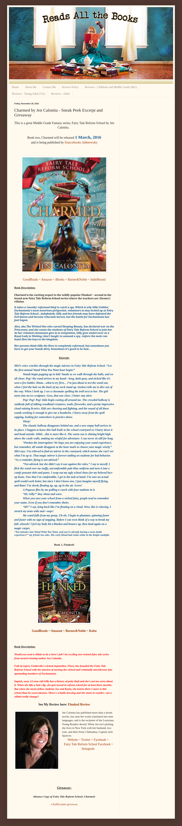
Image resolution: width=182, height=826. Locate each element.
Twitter (85, 740)
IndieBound (97, 279)
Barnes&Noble (77, 279)
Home (15, 87)
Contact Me (49, 87)
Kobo (93, 631)
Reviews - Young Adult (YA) (28, 93)
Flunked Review (79, 704)
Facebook (100, 740)
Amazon (46, 279)
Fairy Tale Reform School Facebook (87, 744)
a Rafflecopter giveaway (64, 804)
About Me (30, 87)
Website (72, 740)
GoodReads (30, 279)
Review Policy (70, 87)
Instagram (88, 748)
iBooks (59, 279)
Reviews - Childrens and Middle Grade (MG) (111, 87)
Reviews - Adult (60, 93)
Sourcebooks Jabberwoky (81, 142)
